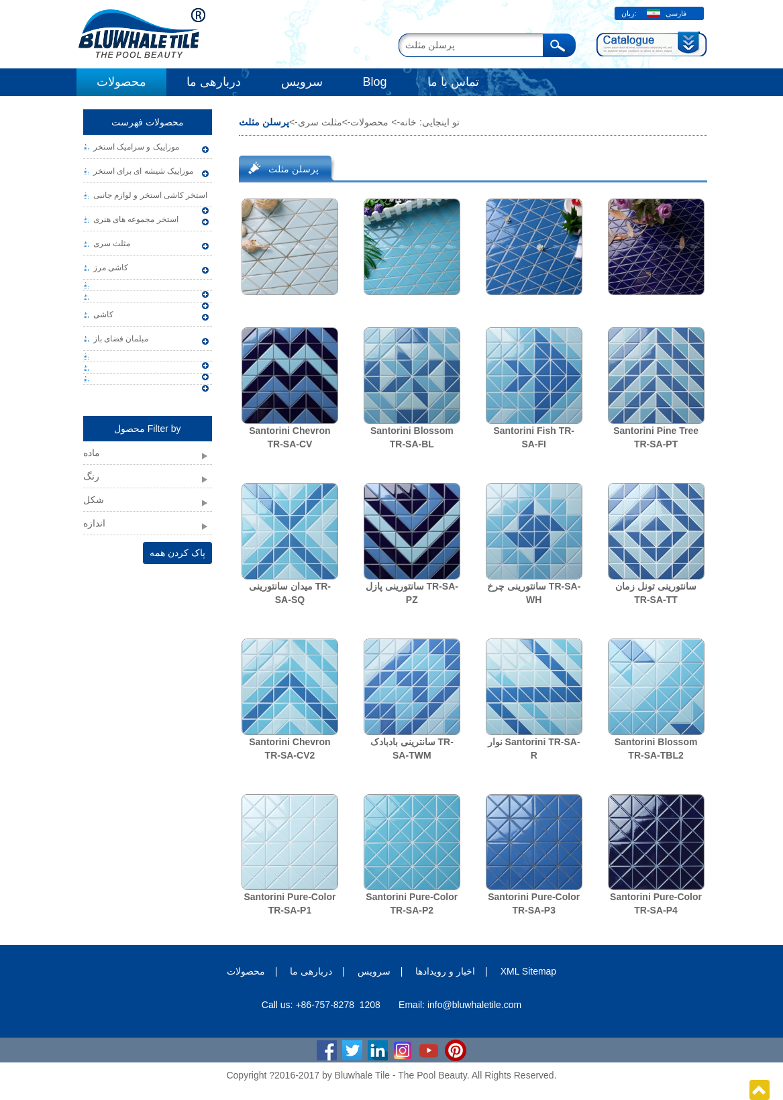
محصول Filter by (147, 428)
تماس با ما (453, 82)
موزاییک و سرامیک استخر (136, 147)
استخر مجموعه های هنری (135, 219)
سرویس (302, 82)
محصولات (121, 82)
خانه (408, 122)
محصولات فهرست (147, 122)
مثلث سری (111, 243)
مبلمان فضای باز (121, 338)
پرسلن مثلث (293, 169)
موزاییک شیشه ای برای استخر (143, 171)
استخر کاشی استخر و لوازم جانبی (150, 195)
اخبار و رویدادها (445, 971)
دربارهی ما (214, 82)
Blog (375, 82)
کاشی (103, 314)
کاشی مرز (110, 267)
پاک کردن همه (177, 552)
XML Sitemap (529, 971)
